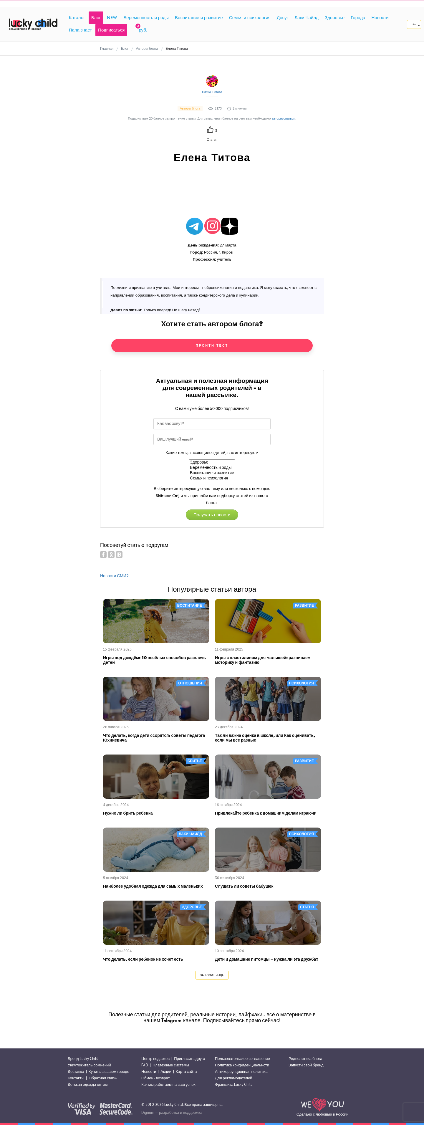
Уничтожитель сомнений (89, 1065)
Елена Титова (212, 92)
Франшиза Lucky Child (234, 1084)
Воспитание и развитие (212, 473)
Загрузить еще (212, 975)
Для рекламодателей (233, 1078)
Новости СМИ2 (114, 575)
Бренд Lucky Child (83, 1058)
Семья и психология (212, 478)
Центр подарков (155, 1058)
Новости (148, 1071)
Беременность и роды (212, 467)
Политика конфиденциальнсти (242, 1065)
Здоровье (212, 462)
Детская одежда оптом (88, 1084)
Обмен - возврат (155, 1078)
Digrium (147, 1112)
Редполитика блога (305, 1058)
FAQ (144, 1065)
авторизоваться (283, 118)
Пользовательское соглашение (242, 1058)
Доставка (76, 1071)
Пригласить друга (189, 1058)
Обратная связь (103, 1078)
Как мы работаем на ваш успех (168, 1084)
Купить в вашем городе (109, 1071)
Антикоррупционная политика (241, 1071)
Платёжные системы (171, 1065)
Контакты (76, 1078)
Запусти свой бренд (306, 1065)
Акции (165, 1071)
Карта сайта (186, 1071)
